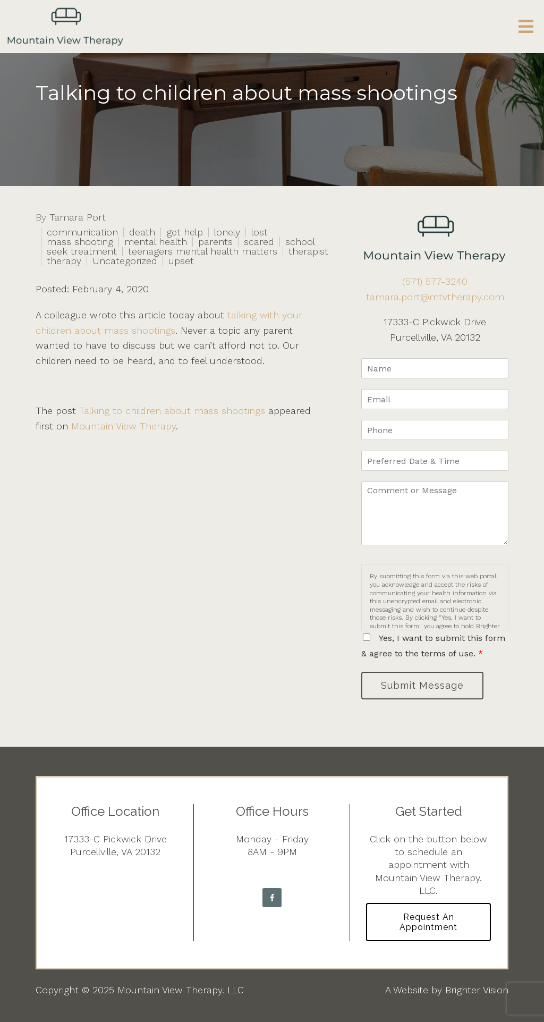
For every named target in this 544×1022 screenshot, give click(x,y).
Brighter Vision (476, 989)
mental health (155, 242)
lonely (227, 232)
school (300, 242)
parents (215, 242)
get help (184, 232)
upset (181, 261)
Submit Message (422, 685)
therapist (308, 251)
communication (82, 232)
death (142, 232)
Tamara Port (77, 217)
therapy (64, 261)
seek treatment (82, 251)
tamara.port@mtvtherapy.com (435, 296)
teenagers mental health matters (202, 251)
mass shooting (80, 242)
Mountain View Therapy (123, 426)
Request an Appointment (428, 922)
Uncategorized (124, 261)
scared (259, 242)
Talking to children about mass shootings (172, 410)
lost (259, 232)
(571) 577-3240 (435, 281)
